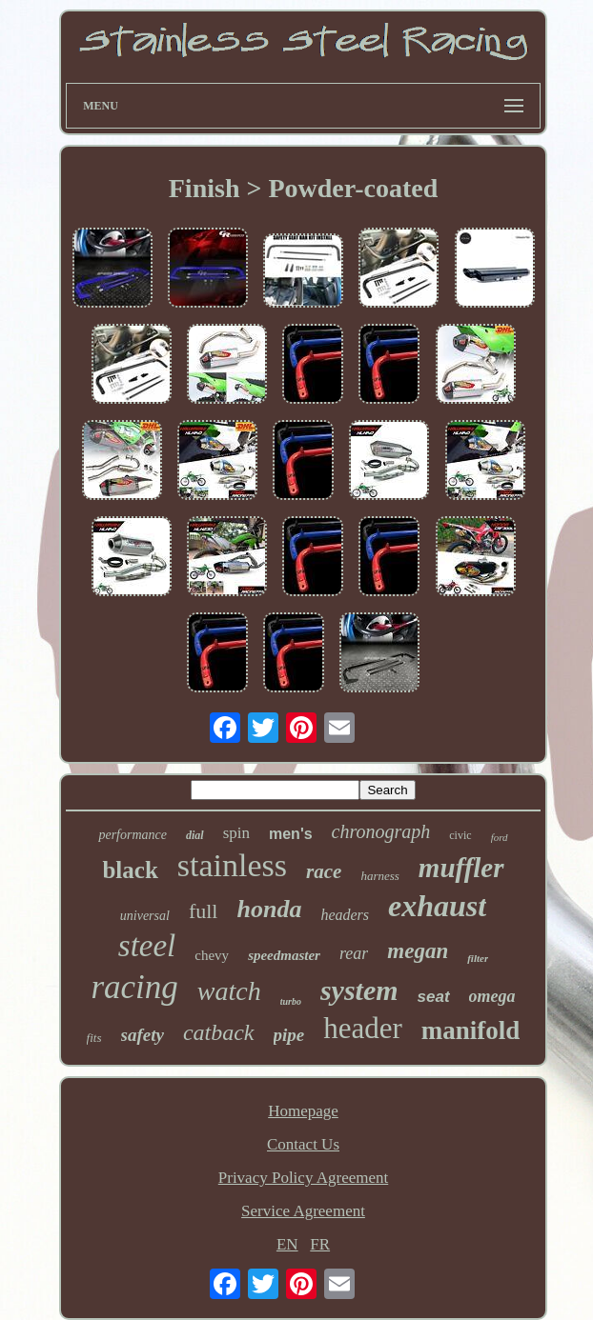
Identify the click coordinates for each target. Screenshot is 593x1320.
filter (477, 958)
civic (460, 835)
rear (353, 953)
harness (379, 876)
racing (134, 987)
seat (434, 997)
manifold (471, 1030)
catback (219, 1032)
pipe (289, 1035)
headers (344, 915)
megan (417, 951)
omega (492, 996)
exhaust (437, 906)
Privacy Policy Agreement (303, 1178)
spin (236, 833)
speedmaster (284, 955)
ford (499, 837)
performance (132, 835)
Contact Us (303, 1144)
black (129, 870)
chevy (211, 955)
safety (142, 1035)
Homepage (303, 1111)
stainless (232, 865)
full (203, 911)
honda (268, 909)
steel (146, 946)
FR (320, 1244)
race (323, 871)
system (359, 990)
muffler (461, 867)
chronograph (381, 831)
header (362, 1028)
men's (291, 834)
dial (195, 835)
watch (229, 991)
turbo (290, 1001)
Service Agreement (303, 1211)
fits (94, 1037)
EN (287, 1244)
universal (145, 916)
